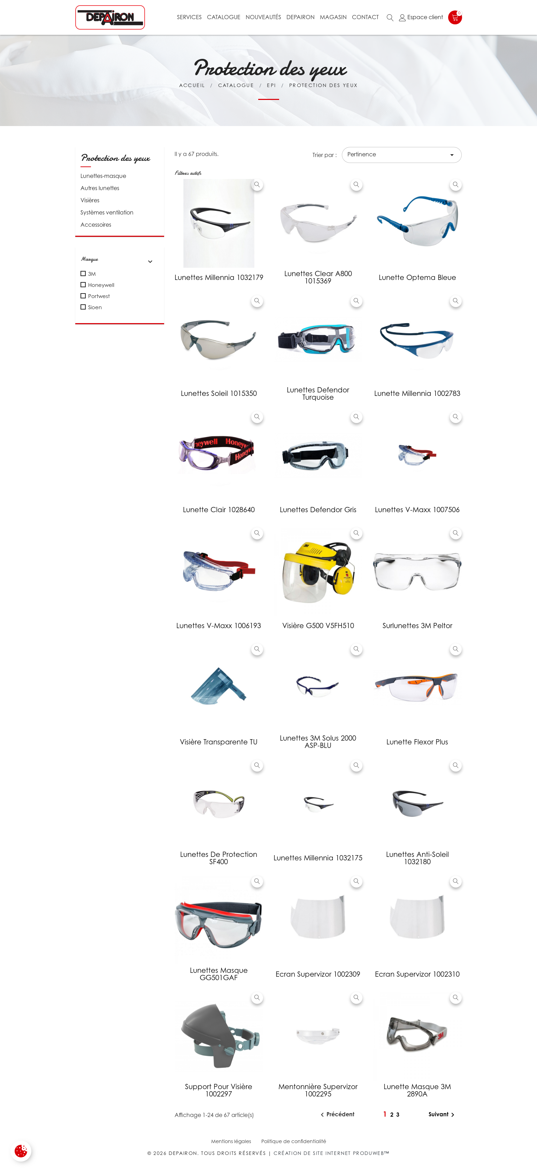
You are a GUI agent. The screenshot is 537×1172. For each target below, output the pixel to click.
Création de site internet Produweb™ (332, 1153)
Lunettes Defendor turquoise (318, 393)
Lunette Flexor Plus (417, 742)
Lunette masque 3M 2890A (417, 1090)
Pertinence (401, 155)
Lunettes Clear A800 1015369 (318, 277)
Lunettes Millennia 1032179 (219, 277)
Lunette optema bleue (417, 277)
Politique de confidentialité (293, 1141)
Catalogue (223, 17)
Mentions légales (231, 1141)
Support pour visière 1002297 (218, 1090)
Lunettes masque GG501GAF (219, 974)
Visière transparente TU (219, 742)
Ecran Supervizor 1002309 (318, 974)
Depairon (300, 17)
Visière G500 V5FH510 (318, 626)
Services (189, 17)
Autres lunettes (99, 188)
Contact (365, 17)
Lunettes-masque (103, 175)
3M (92, 274)
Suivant (443, 1115)
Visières (89, 200)
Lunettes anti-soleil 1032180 (417, 858)
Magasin (333, 17)
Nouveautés (263, 17)
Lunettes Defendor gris (318, 510)
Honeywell (101, 285)
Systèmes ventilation (106, 212)
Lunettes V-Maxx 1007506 (417, 510)
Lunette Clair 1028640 (219, 510)
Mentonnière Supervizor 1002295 (318, 1090)
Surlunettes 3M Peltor (417, 626)
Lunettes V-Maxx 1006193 (218, 626)
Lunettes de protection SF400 (218, 858)
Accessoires (95, 224)
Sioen (95, 307)
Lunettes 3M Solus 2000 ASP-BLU (318, 742)
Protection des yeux (114, 157)
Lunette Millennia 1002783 (417, 393)
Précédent (336, 1115)
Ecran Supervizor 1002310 (417, 974)
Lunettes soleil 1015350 (219, 393)
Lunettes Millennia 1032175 (318, 858)
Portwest (99, 296)
